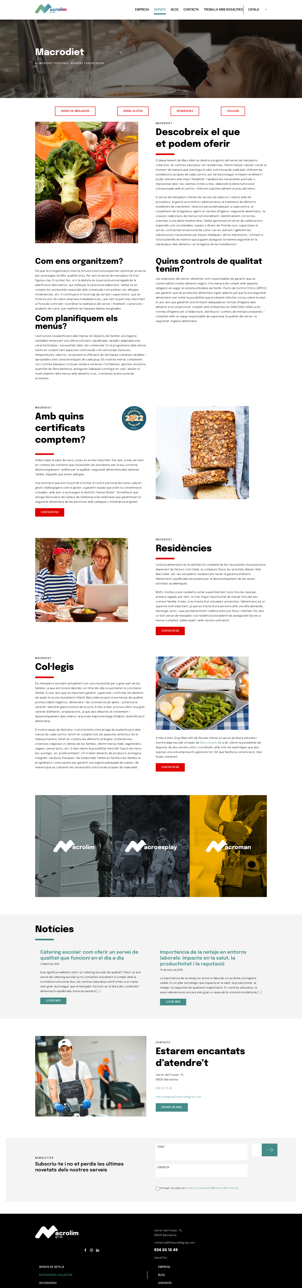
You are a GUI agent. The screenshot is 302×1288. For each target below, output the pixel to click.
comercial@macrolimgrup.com (174, 1242)
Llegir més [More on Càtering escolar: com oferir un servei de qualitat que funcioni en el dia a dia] (53, 1001)
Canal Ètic (160, 1257)
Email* (161, 1147)
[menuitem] (255, 10)
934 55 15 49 (164, 1088)
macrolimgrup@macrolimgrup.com (178, 1097)
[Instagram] (91, 1250)
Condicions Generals (198, 1188)
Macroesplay (208, 742)
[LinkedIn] (97, 1250)
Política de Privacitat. (226, 1188)
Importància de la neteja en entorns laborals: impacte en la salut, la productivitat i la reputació (203, 958)
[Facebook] (85, 1250)
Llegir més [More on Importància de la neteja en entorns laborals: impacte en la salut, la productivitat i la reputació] (173, 1001)
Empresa (163, 1167)
